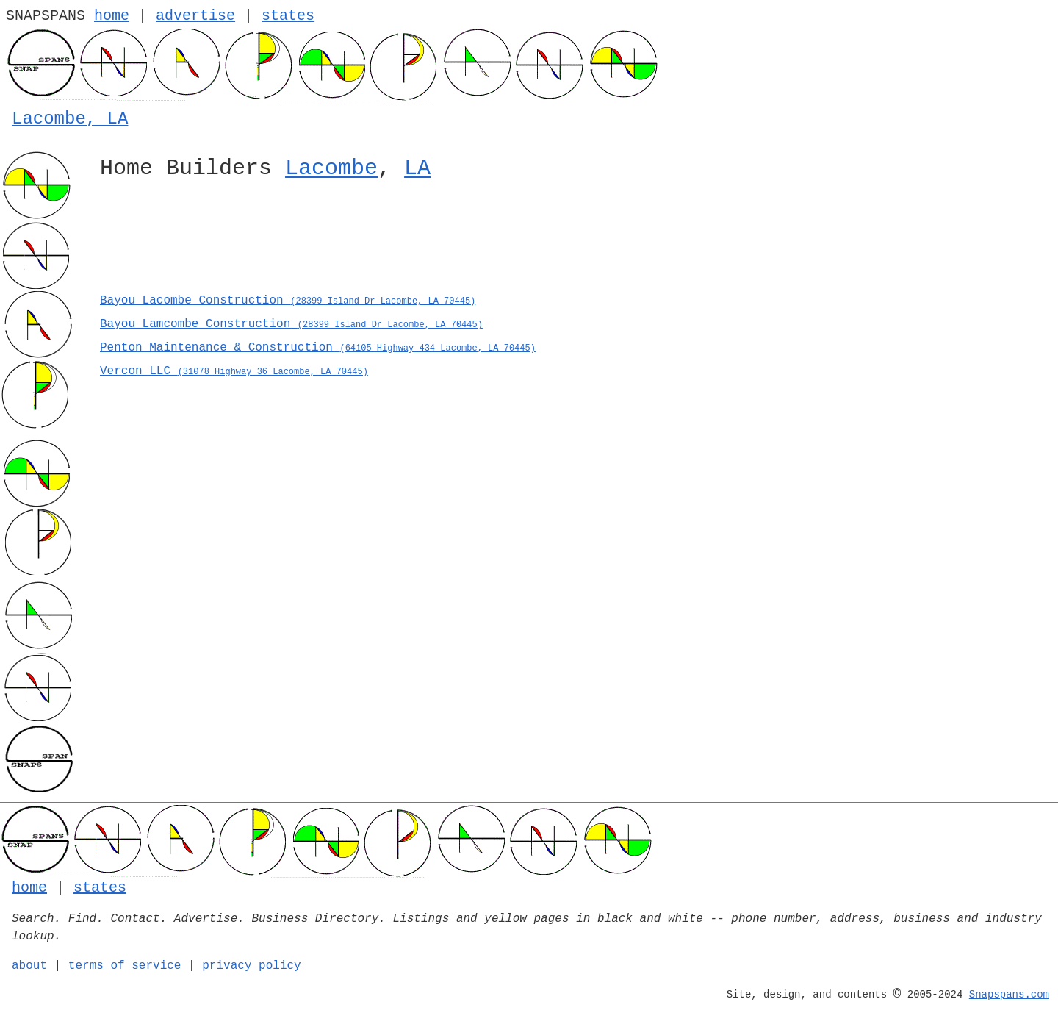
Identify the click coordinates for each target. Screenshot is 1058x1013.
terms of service (124, 966)
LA (417, 168)
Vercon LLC (234, 371)
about (29, 966)
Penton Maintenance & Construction (318, 347)
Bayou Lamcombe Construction (291, 324)
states (288, 15)
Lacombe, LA (70, 119)
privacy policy (251, 966)
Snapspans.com (1009, 995)
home (111, 15)
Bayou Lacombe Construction (287, 300)
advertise (195, 15)
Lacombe (331, 168)
